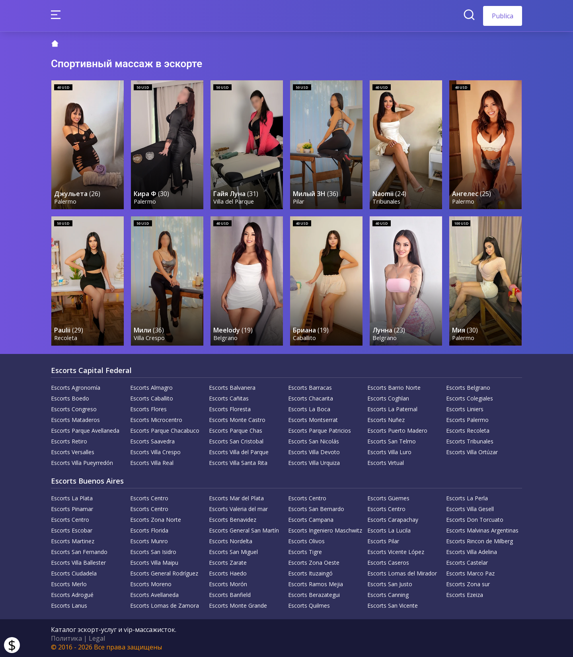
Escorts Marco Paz (470, 573)
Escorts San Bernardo (316, 508)
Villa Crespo (149, 337)
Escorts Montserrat (313, 419)
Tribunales (386, 201)
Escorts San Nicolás (313, 441)
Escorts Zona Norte (155, 519)
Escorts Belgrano (468, 387)
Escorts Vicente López (395, 551)
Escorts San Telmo (391, 441)
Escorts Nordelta (230, 540)
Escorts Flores (148, 408)
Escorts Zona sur (468, 583)
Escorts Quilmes (309, 605)
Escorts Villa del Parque (239, 451)
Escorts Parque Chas (235, 430)
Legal (97, 638)
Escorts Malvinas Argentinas (482, 530)
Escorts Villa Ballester (78, 562)
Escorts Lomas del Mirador (402, 573)
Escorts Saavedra (152, 441)
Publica (502, 16)
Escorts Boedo (70, 398)
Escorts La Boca (309, 408)
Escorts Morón (228, 583)
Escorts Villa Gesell (470, 508)
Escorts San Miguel (233, 551)
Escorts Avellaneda (154, 594)
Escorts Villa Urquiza (314, 462)
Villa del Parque (233, 201)
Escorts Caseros (388, 562)
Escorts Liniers (464, 408)
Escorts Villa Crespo (155, 451)
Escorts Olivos (306, 540)
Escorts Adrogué (72, 594)
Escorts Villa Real (151, 462)
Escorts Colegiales (469, 398)
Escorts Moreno (151, 583)
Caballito (304, 337)
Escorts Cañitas (229, 398)
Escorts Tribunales (469, 441)
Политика (66, 638)
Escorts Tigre (305, 551)
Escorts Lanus (69, 605)
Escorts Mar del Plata (236, 497)
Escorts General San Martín (244, 530)
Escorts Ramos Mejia (315, 583)
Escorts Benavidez (232, 519)
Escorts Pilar (383, 540)
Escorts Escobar (71, 530)
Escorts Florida (149, 530)
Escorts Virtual (385, 462)
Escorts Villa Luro (389, 451)
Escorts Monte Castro (237, 419)
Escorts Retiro (69, 441)
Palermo (65, 201)
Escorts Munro (149, 540)
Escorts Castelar (467, 562)
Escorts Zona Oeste (313, 562)
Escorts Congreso (74, 408)
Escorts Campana (310, 519)
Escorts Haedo (228, 573)
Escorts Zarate (228, 562)
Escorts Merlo (69, 583)
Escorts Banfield (230, 594)
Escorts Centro (149, 497)
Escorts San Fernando (79, 551)
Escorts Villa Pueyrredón (82, 462)
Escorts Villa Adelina (471, 551)
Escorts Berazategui (314, 594)
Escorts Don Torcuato (474, 519)
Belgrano (225, 337)
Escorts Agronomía (75, 387)
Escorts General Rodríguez (164, 573)
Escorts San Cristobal (236, 441)
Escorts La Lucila (389, 530)
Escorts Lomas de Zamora (164, 605)
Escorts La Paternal (392, 408)
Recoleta (65, 337)
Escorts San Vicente (392, 605)
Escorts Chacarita (310, 398)
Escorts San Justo (389, 583)
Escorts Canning (388, 594)
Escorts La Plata (72, 497)
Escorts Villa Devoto (314, 451)
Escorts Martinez (72, 540)
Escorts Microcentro (156, 419)
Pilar (298, 201)
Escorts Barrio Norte (394, 387)
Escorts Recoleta (467, 430)
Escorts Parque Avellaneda (85, 430)
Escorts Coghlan (388, 398)
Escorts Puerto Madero (397, 430)
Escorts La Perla (467, 497)
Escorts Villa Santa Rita (238, 462)
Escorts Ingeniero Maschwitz (325, 530)
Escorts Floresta (230, 408)
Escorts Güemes (388, 497)
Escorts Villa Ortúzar (472, 451)
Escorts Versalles (72, 451)
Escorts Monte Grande (238, 605)
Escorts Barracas (310, 387)
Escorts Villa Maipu (154, 562)
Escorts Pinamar (72, 508)
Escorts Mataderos (75, 419)
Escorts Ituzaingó (310, 573)
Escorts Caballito (151, 398)
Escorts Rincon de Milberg (479, 540)
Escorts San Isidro (153, 551)
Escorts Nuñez (386, 419)
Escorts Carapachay (392, 519)
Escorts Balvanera (232, 387)
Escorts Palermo (467, 419)
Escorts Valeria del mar (238, 508)
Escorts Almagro (151, 387)
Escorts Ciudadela (74, 573)
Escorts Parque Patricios (319, 430)
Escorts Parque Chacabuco (164, 430)
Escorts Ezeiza (464, 594)
